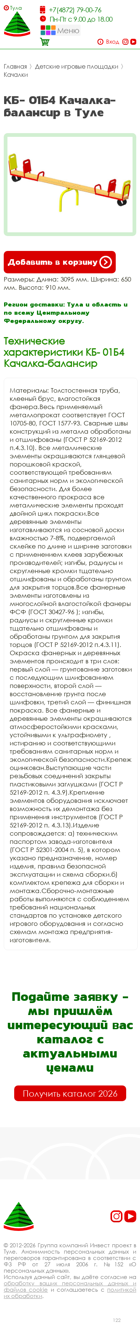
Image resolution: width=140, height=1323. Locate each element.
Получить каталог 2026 (70, 1093)
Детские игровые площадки (76, 66)
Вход (112, 41)
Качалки (16, 74)
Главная (15, 66)
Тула (16, 7)
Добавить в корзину (59, 262)
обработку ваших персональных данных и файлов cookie (70, 1286)
